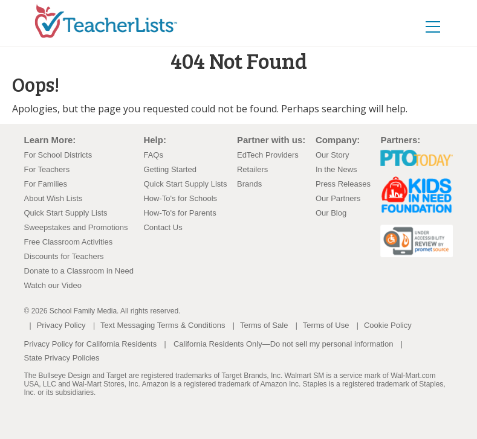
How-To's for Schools (180, 198)
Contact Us (162, 227)
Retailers (252, 169)
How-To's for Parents (179, 212)
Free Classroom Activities (68, 241)
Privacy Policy (61, 325)
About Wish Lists (53, 198)
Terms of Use (326, 325)
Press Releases (343, 183)
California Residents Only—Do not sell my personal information (283, 343)
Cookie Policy (388, 325)
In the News (336, 169)
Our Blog (331, 212)
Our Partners (338, 198)
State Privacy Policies (62, 357)
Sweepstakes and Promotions (76, 227)
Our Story (332, 154)
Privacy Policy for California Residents (90, 343)
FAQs (153, 154)
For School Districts (58, 154)
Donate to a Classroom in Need (79, 270)
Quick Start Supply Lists (66, 212)
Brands (249, 183)
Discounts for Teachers (64, 256)
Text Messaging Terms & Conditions (162, 325)
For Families (46, 183)
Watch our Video (53, 285)
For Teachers (47, 169)
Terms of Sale (264, 325)
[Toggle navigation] (433, 26)
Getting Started (169, 169)
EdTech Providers (268, 154)
